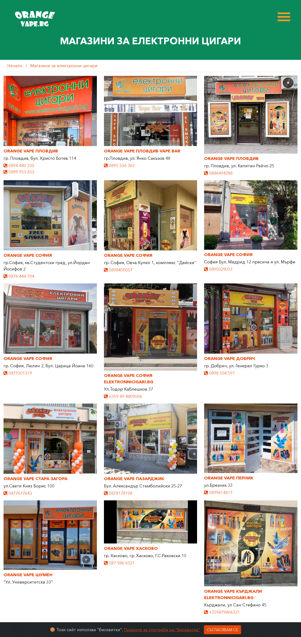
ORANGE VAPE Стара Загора (35, 478)
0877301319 (18, 373)
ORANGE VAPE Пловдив (31, 151)
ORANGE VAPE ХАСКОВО (131, 548)
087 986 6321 (119, 563)
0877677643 (18, 493)
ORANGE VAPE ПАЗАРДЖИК (134, 478)
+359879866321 (222, 612)
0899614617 (218, 492)
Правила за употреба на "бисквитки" (162, 633)
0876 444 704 (19, 276)
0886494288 (218, 173)
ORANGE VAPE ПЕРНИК (228, 478)
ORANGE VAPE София (28, 255)
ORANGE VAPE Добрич (229, 358)
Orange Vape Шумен (28, 574)
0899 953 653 (19, 172)
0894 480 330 (19, 165)
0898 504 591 (219, 373)
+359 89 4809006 (123, 396)
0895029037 (218, 269)
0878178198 (118, 493)
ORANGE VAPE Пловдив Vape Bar (142, 151)
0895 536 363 (119, 165)
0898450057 (118, 270)
